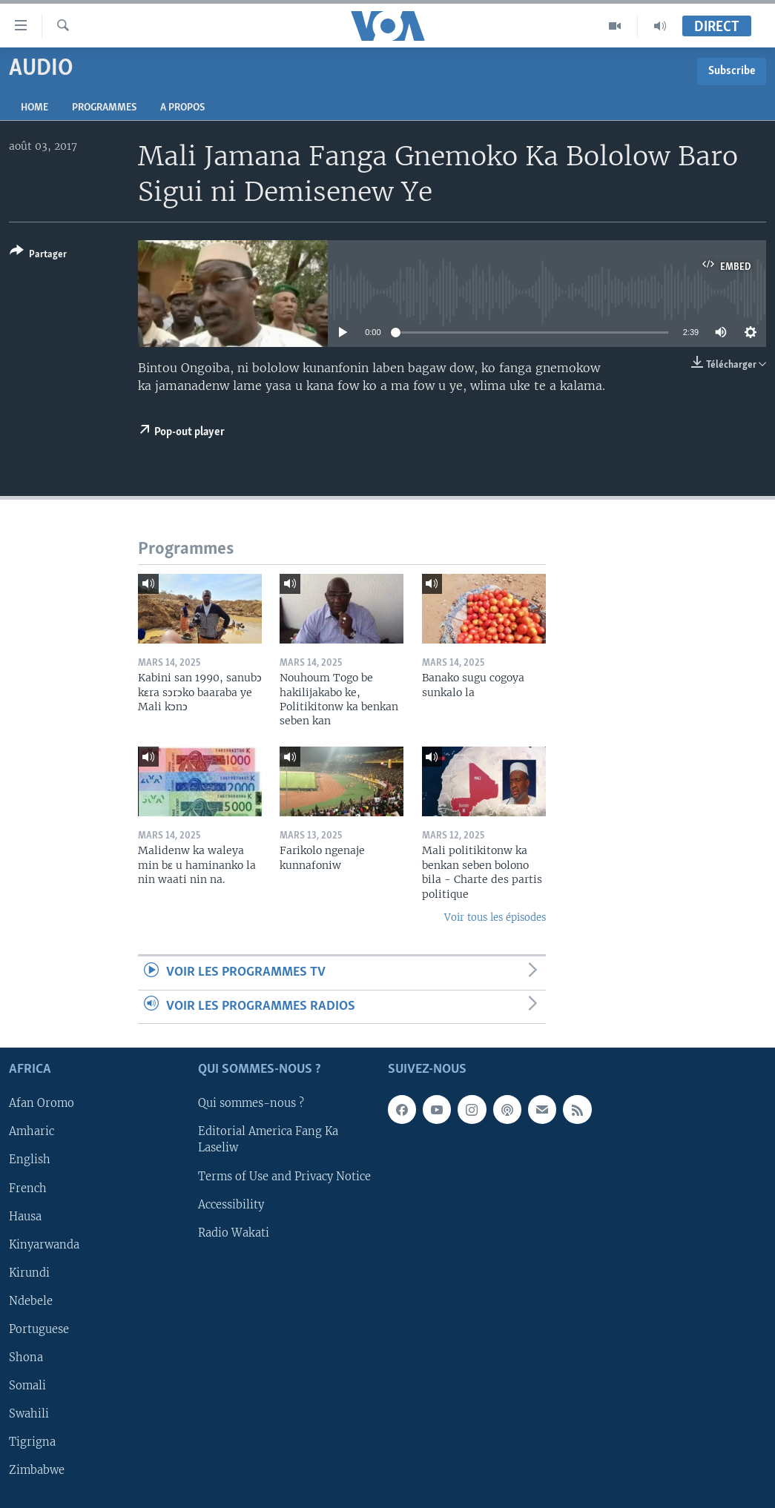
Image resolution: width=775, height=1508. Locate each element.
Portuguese (39, 1329)
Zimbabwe (37, 1470)
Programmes (104, 107)
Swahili (29, 1414)
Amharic (31, 1132)
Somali (27, 1385)
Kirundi (29, 1273)
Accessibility (231, 1204)
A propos (182, 107)
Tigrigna (32, 1442)
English (29, 1160)
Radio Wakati (233, 1233)
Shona (26, 1357)
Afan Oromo (41, 1104)
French (28, 1188)
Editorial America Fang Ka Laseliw (268, 1140)
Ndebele (31, 1301)
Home (34, 107)
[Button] (38, 255)
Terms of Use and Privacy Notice (284, 1176)
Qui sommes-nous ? (251, 1104)
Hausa (25, 1216)
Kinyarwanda (44, 1244)
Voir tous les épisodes (495, 917)
